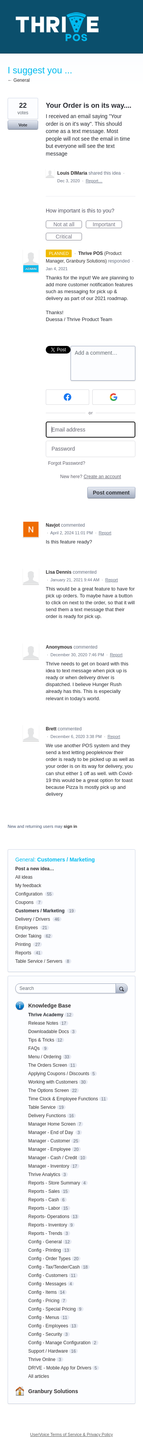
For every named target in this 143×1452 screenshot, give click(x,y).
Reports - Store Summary (54, 1183)
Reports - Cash (43, 1199)
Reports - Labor (44, 1208)
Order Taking (28, 936)
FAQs (34, 1048)
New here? (90, 476)
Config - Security (45, 1334)
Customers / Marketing (66, 860)
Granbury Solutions (53, 1391)
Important (107, 224)
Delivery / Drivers (32, 919)
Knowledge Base (49, 1006)
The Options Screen (48, 1090)
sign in (70, 826)
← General (19, 80)
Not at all (67, 224)
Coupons (24, 902)
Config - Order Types (49, 1258)
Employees (26, 927)
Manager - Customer (49, 1141)
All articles (38, 1376)
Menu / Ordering (44, 1056)
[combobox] (67, 988)
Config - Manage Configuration (59, 1342)
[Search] (122, 988)
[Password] (90, 449)
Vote (22, 125)
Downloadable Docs (48, 1031)
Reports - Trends (45, 1233)
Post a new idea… (34, 868)
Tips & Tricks (41, 1040)
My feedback (28, 885)
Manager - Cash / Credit (52, 1157)
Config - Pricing (43, 1300)
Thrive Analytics (44, 1174)
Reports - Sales (44, 1191)
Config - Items (42, 1292)
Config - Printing (44, 1250)
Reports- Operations (48, 1216)
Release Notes (43, 1023)
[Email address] (90, 430)
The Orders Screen (47, 1065)
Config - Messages (47, 1284)
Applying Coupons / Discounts (58, 1073)
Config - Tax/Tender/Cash (54, 1267)
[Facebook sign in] (67, 397)
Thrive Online (41, 1359)
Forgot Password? (66, 463)
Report (105, 533)
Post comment (111, 493)
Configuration (28, 894)
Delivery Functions (47, 1115)
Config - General (45, 1241)
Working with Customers (53, 1082)
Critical (69, 237)
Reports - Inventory (47, 1225)
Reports (23, 953)
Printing (23, 944)
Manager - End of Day (51, 1132)
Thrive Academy (45, 1014)
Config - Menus (43, 1317)
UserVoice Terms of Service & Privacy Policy (71, 1434)
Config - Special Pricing (52, 1309)
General (24, 860)
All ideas (23, 877)
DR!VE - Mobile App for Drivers (59, 1368)
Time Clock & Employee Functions (63, 1099)
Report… (94, 180)
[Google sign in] (114, 397)
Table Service (42, 1107)
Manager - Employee (49, 1149)
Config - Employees (48, 1326)
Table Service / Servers (38, 961)
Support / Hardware (48, 1351)
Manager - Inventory (48, 1166)
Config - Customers (47, 1275)
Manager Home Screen (52, 1124)
